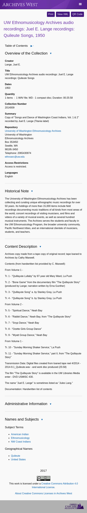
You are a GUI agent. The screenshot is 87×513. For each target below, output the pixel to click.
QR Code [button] (77, 14)
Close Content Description (40, 247)
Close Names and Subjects (42, 419)
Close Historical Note (32, 191)
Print (50, 14)
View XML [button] (62, 14)
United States (18, 459)
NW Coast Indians (21, 441)
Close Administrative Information (50, 404)
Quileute (15, 455)
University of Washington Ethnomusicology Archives (33, 131)
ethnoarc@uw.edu (15, 156)
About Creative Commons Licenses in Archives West (43, 493)
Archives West (20, 5)
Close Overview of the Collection (50, 53)
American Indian (20, 434)
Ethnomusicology (20, 438)
